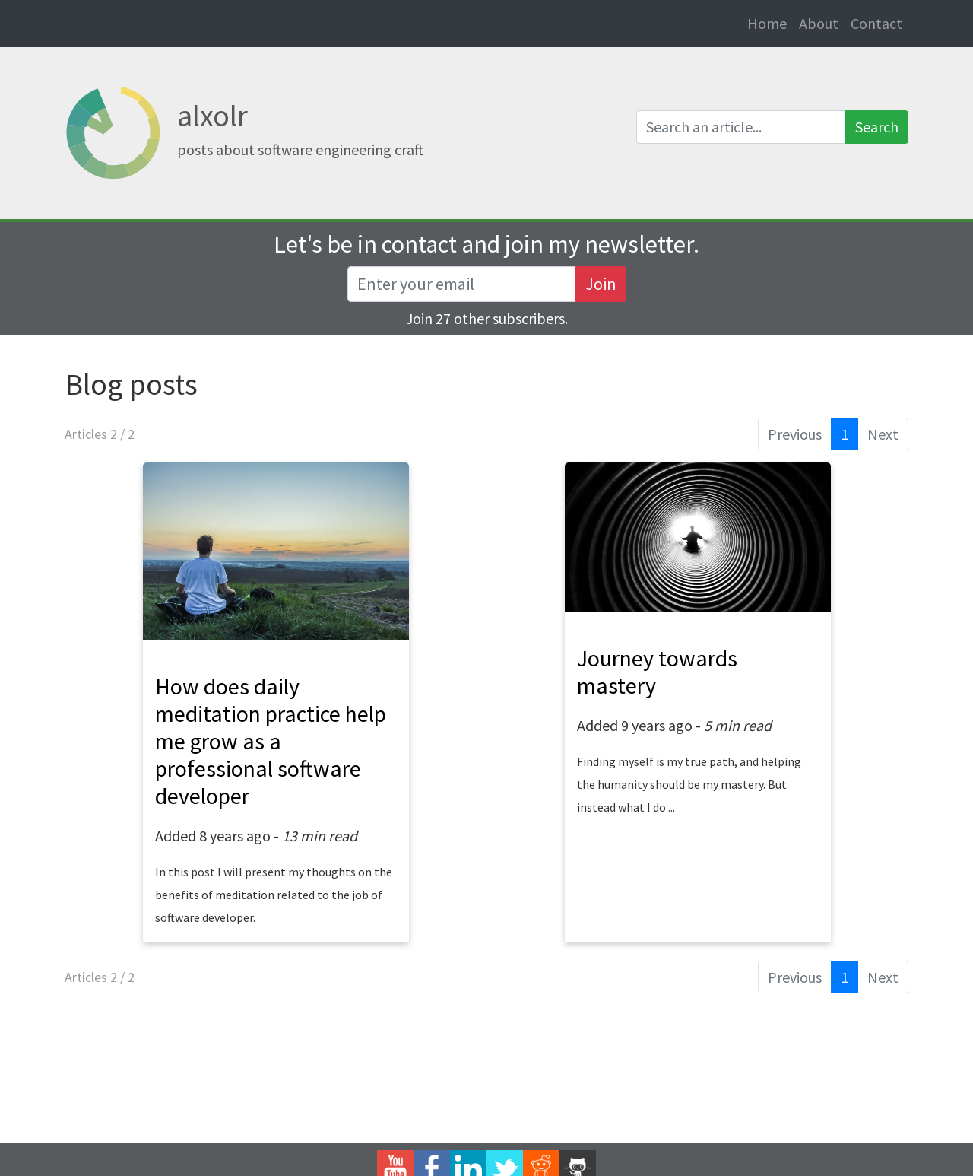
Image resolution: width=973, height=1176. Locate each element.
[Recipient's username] (461, 284)
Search (877, 126)
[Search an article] (741, 127)
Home (770, 22)
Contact (876, 23)
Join (600, 283)
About (818, 23)
